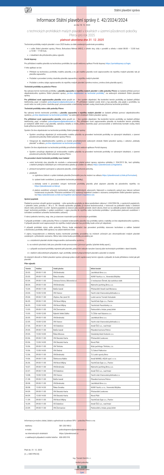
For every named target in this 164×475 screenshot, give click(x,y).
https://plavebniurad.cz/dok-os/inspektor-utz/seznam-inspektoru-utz (65, 195)
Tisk (82, 467)
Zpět (82, 472)
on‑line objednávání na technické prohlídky (85, 93)
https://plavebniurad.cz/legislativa (107, 165)
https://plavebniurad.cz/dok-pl (47, 186)
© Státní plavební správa (82, 469)
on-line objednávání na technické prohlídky (50, 115)
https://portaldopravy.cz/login (118, 63)
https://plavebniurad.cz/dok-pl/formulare (119, 175)
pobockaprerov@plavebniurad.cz (61, 102)
